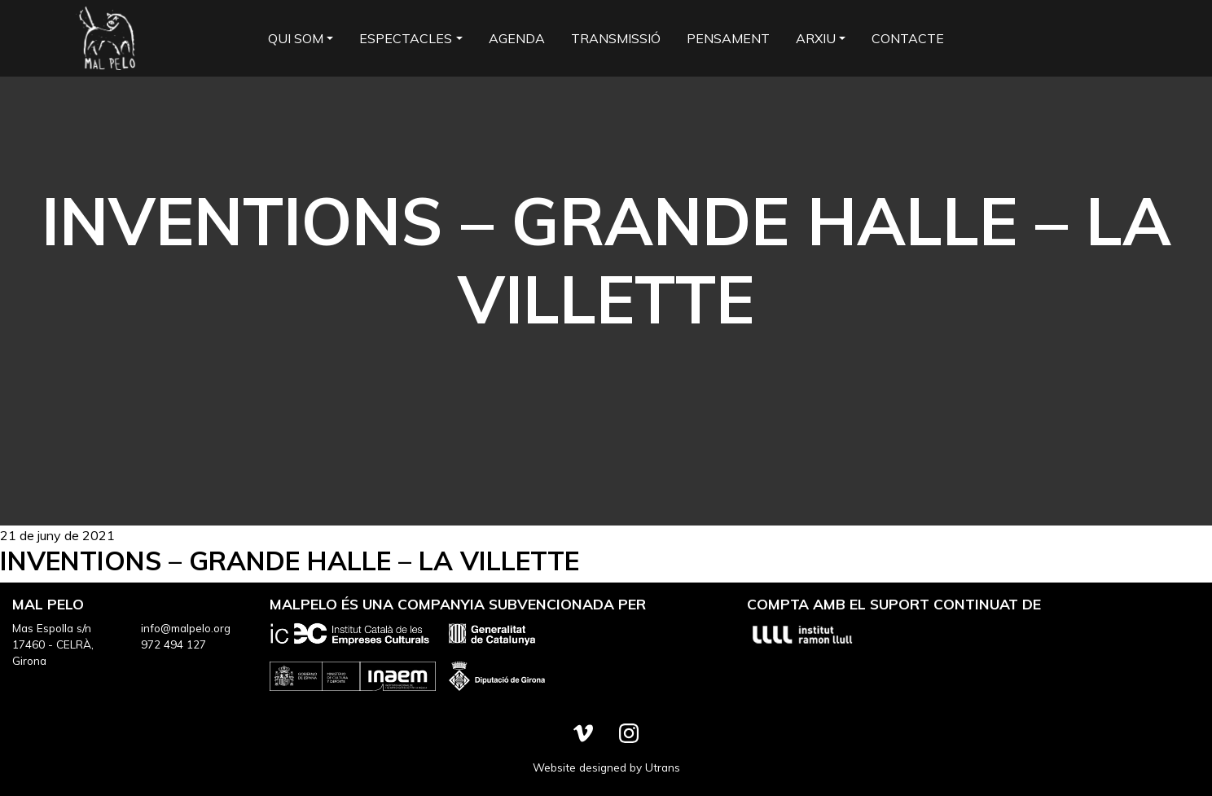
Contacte (908, 38)
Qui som (295, 38)
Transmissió (616, 38)
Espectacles (405, 38)
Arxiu (816, 38)
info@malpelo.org (186, 628)
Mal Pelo (106, 38)
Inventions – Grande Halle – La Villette (289, 560)
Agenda (517, 38)
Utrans (662, 767)
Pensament (728, 38)
